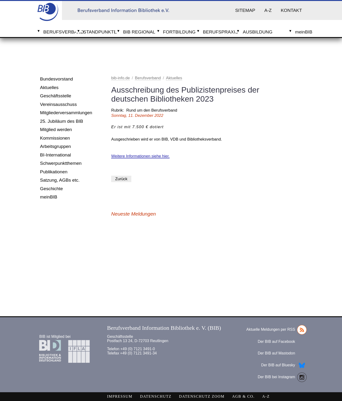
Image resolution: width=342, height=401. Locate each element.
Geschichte (51, 188)
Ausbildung (257, 31)
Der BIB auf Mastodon (276, 353)
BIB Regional (139, 31)
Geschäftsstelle (55, 95)
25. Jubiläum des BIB (61, 121)
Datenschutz (155, 396)
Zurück (121, 179)
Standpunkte (99, 31)
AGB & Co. (243, 396)
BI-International (55, 154)
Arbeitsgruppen (55, 146)
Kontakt (291, 10)
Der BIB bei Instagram (282, 377)
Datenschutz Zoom (201, 396)
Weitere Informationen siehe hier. (140, 156)
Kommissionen (55, 138)
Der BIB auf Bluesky (283, 365)
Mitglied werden (56, 129)
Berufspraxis (219, 31)
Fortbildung (179, 31)
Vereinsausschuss (58, 104)
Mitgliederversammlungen (66, 112)
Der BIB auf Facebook (276, 342)
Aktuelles (49, 87)
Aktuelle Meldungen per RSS (276, 330)
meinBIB (48, 196)
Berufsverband (59, 31)
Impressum (120, 396)
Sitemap (245, 10)
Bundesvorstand (56, 78)
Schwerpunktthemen (61, 163)
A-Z (268, 10)
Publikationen (53, 171)
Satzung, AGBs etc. (60, 180)
